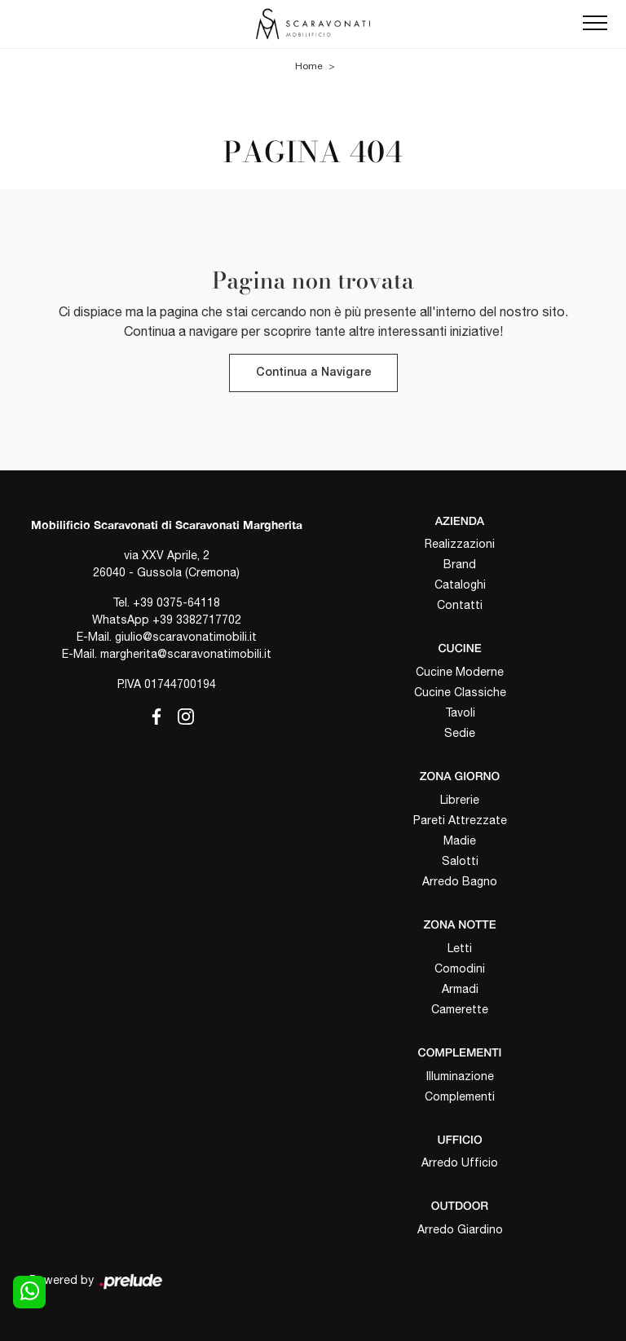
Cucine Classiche (460, 692)
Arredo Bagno (459, 881)
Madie (459, 840)
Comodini (459, 968)
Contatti (460, 604)
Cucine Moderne (460, 671)
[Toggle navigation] (595, 23)
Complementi (460, 1096)
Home (309, 66)
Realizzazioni (460, 543)
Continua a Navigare (313, 373)
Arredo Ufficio (459, 1162)
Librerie (459, 799)
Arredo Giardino (460, 1229)
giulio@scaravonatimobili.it (186, 636)
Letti (459, 948)
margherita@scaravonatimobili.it (185, 653)
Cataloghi (460, 584)
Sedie (459, 732)
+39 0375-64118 (176, 602)
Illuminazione (460, 1076)
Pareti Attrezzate (460, 820)
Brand (459, 564)
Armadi (460, 988)
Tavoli (460, 712)
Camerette (459, 1009)
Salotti (460, 860)
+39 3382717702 (196, 619)
